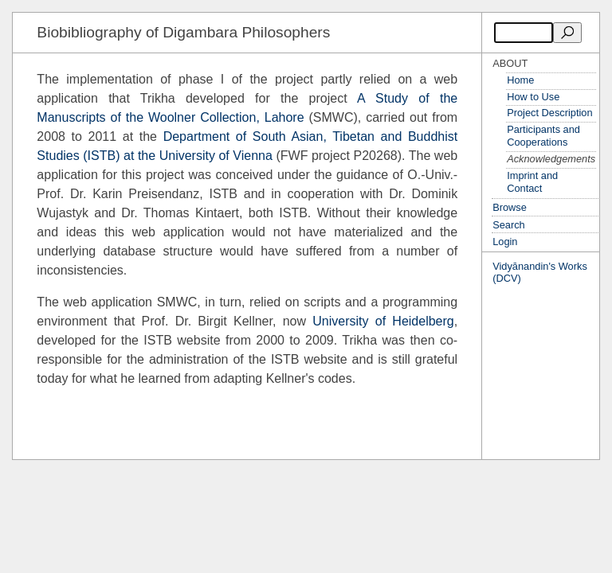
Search (508, 225)
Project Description (549, 113)
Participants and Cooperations (543, 136)
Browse (509, 207)
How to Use (533, 97)
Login (504, 242)
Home (520, 80)
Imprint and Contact (532, 182)
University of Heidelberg (382, 321)
